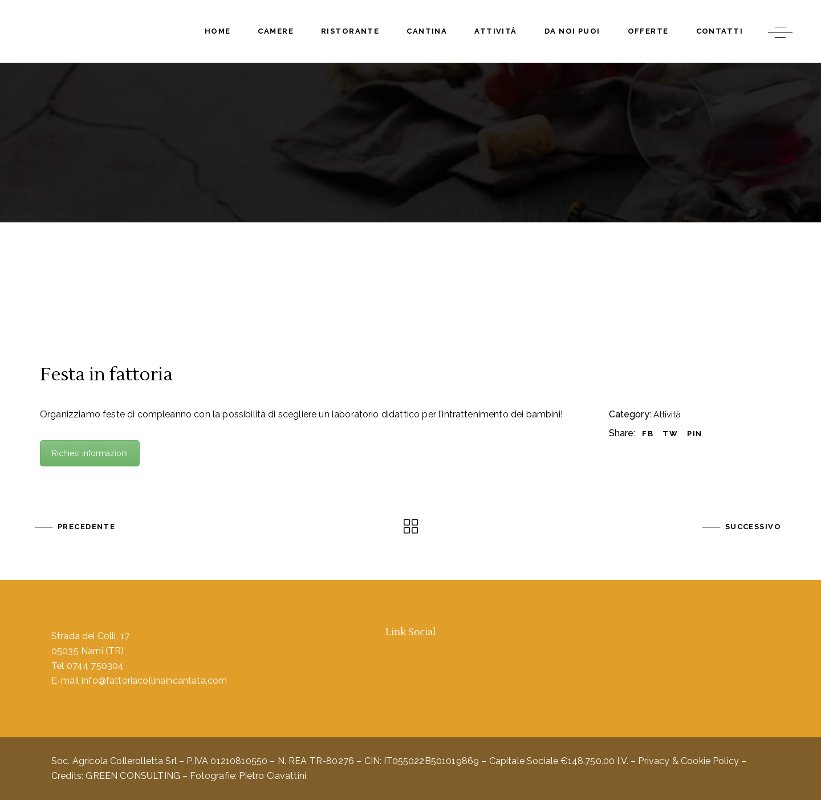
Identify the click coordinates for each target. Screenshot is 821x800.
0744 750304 (95, 665)
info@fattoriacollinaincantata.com (154, 680)
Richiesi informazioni (90, 453)
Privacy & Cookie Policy (688, 761)
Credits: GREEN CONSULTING (115, 775)
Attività (667, 414)
